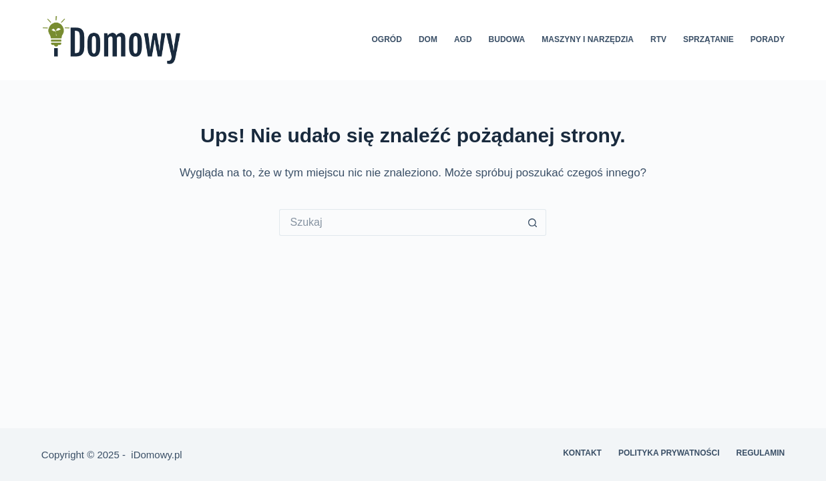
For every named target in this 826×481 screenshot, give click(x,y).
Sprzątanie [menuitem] (708, 39)
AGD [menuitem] (463, 39)
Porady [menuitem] (768, 39)
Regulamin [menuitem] (760, 453)
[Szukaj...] (399, 222)
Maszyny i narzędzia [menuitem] (588, 39)
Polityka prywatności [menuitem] (669, 453)
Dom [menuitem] (428, 39)
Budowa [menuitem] (507, 39)
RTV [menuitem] (658, 39)
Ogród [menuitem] (387, 39)
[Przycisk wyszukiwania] (533, 222)
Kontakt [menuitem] (582, 453)
